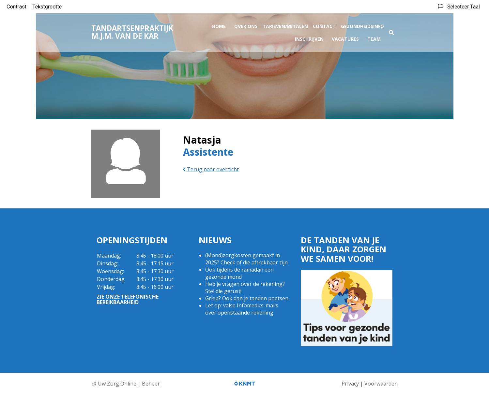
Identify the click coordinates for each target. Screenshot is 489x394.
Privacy (350, 383)
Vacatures (345, 38)
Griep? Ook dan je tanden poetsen (246, 298)
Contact (324, 25)
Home (219, 25)
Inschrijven (309, 38)
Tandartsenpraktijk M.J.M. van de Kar (132, 31)
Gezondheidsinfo (362, 25)
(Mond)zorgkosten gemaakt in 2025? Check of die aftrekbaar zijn (246, 259)
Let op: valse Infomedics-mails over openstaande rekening (241, 309)
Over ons (245, 25)
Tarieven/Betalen (285, 25)
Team (374, 38)
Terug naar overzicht (211, 169)
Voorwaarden (381, 383)
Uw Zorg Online (117, 383)
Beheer (151, 383)
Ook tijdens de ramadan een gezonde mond (239, 273)
